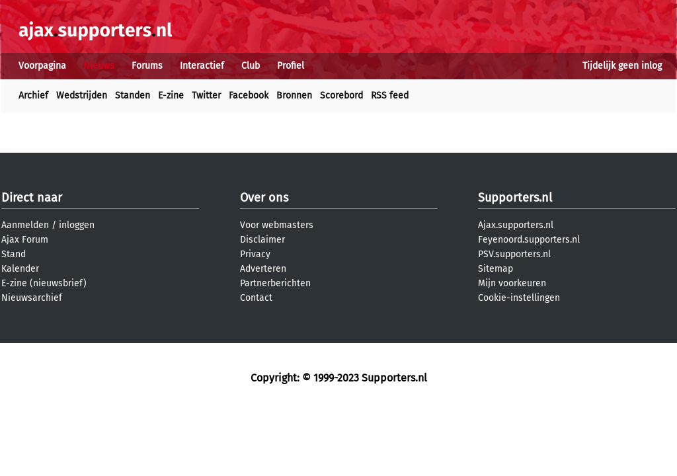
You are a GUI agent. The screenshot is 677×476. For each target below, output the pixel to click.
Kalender (20, 268)
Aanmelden (25, 225)
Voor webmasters (276, 225)
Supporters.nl (515, 197)
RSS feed (390, 95)
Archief (33, 95)
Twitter (206, 95)
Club (250, 65)
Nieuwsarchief (31, 297)
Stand (13, 254)
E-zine (171, 95)
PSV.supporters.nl (514, 254)
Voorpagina (42, 65)
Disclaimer (262, 239)
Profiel (290, 65)
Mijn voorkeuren (512, 283)
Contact (256, 297)
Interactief (202, 65)
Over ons (264, 197)
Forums (147, 65)
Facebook (248, 95)
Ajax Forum (24, 239)
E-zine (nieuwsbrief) (44, 283)
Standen (132, 95)
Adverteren (263, 268)
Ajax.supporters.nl (515, 225)
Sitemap (495, 268)
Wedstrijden (81, 95)
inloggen (77, 225)
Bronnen (294, 95)
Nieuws (98, 65)
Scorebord (341, 95)
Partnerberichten (275, 283)
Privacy (255, 254)
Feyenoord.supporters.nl (529, 239)
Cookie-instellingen (519, 297)
